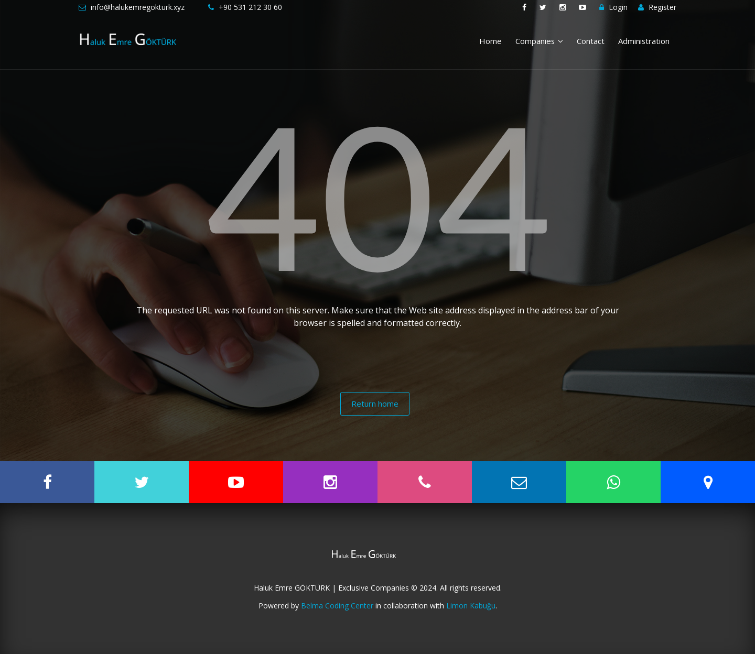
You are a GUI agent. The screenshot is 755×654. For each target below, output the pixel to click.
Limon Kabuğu (470, 606)
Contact (591, 41)
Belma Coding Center (337, 606)
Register (657, 7)
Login (613, 7)
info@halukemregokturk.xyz (138, 7)
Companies (539, 41)
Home (490, 41)
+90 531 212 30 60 (250, 7)
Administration (644, 41)
